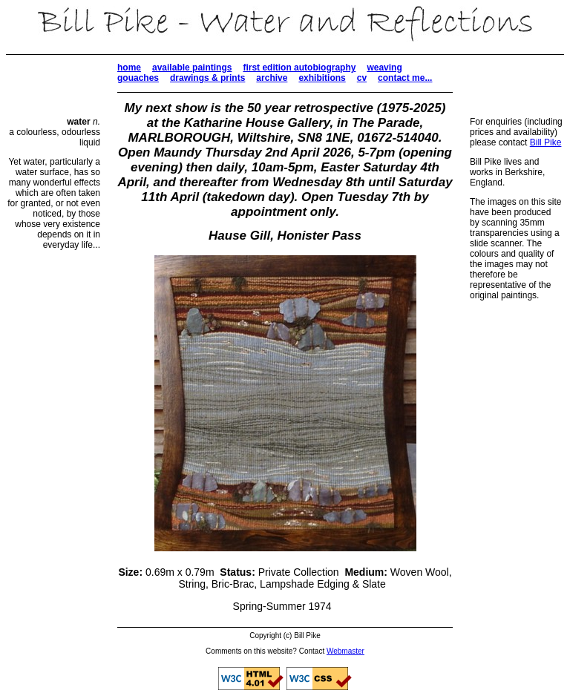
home (129, 67)
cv (362, 78)
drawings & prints (207, 78)
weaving (384, 67)
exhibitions (321, 78)
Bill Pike (546, 142)
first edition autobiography (299, 67)
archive (271, 78)
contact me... (405, 78)
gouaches (138, 78)
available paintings (192, 67)
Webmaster (345, 651)
